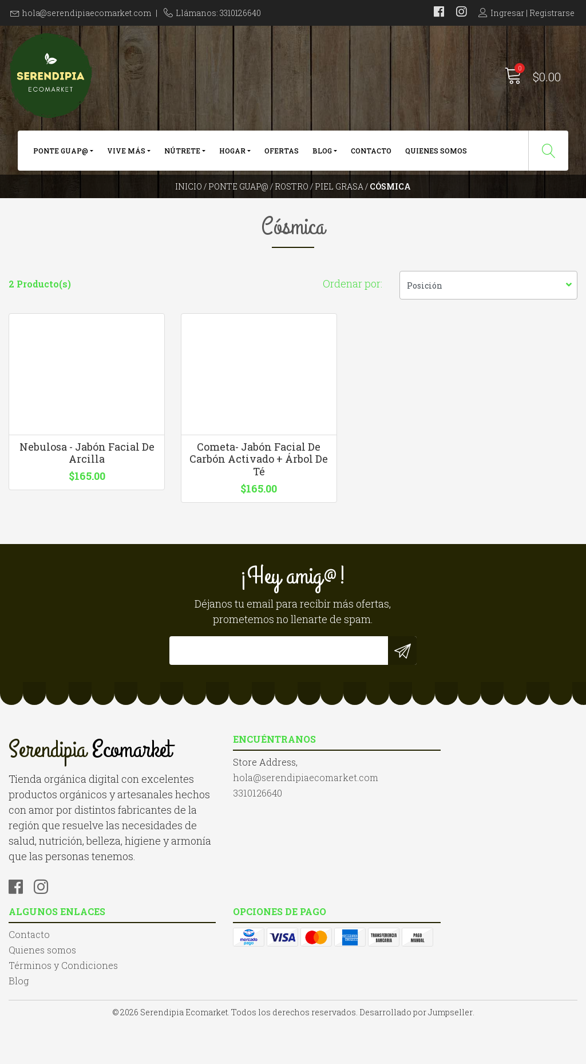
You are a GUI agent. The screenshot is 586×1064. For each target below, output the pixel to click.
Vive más (126, 153)
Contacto (371, 153)
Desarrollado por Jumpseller (416, 1052)
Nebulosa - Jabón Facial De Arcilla (73, 489)
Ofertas (281, 153)
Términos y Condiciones (356, 849)
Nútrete (182, 153)
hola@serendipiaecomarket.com (86, 12)
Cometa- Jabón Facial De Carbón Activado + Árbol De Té (219, 495)
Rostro (291, 197)
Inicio (188, 197)
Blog (322, 153)
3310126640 (179, 863)
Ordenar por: (352, 309)
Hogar (232, 153)
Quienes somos (436, 153)
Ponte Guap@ (60, 153)
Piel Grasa (339, 197)
